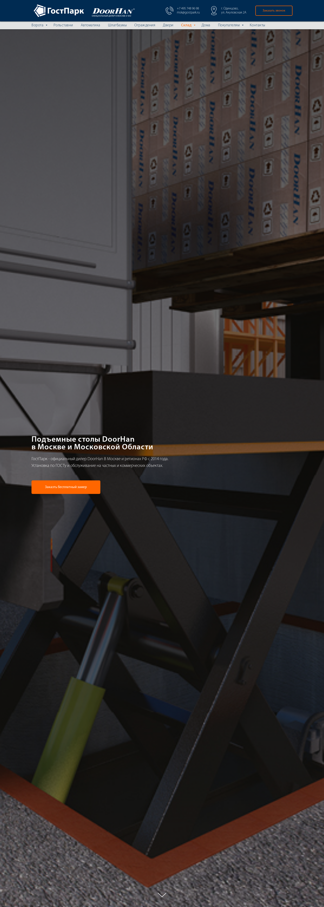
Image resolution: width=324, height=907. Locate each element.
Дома (206, 25)
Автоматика (90, 25)
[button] (273, 11)
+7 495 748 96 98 (188, 8)
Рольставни (63, 25)
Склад (187, 25)
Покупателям (229, 25)
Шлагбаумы (117, 25)
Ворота (38, 25)
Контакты (257, 25)
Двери (168, 25)
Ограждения (144, 25)
